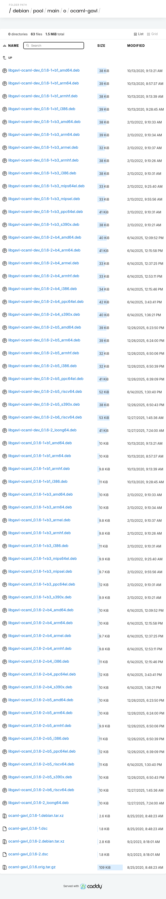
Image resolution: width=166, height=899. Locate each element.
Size (101, 45)
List (138, 34)
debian (21, 11)
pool (38, 11)
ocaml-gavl (83, 11)
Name (14, 45)
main (53, 11)
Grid (152, 34)
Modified (136, 45)
